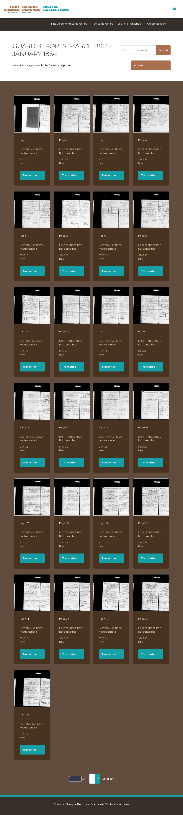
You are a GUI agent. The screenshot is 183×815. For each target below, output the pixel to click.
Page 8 (142, 235)
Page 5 (24, 235)
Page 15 (103, 427)
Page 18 (64, 522)
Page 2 (63, 139)
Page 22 (64, 618)
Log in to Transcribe (129, 23)
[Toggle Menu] (174, 8)
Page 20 (143, 522)
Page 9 (24, 331)
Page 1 (23, 139)
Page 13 (24, 427)
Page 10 (64, 331)
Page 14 (63, 427)
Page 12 (142, 331)
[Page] (75, 779)
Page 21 (24, 618)
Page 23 (104, 618)
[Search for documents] (138, 50)
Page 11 (103, 331)
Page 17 (24, 522)
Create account (156, 23)
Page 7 (103, 235)
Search (163, 50)
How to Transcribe (102, 23)
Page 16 (143, 427)
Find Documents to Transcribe (69, 23)
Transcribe (29, 175)
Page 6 (63, 235)
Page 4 (142, 139)
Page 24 (143, 618)
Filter (138, 65)
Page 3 (103, 139)
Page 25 (24, 714)
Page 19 (103, 522)
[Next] (97, 779)
